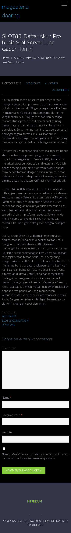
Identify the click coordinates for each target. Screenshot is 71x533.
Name (6, 397)
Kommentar (9, 348)
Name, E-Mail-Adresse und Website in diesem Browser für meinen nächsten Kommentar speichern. (35, 456)
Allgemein (51, 83)
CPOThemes (35, 525)
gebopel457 (33, 83)
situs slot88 (9, 316)
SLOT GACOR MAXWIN (15, 320)
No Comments (60, 90)
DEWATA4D (8, 325)
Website (7, 432)
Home (5, 58)
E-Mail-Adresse (12, 415)
